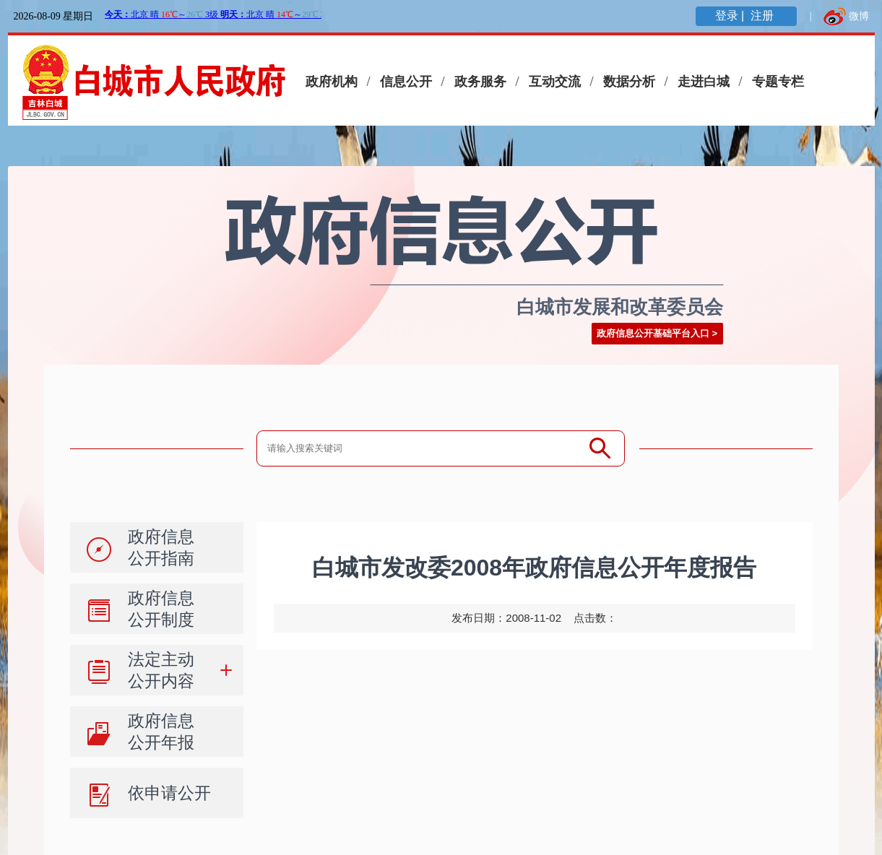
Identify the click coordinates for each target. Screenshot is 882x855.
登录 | (731, 15)
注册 (764, 15)
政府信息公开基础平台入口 (653, 333)
